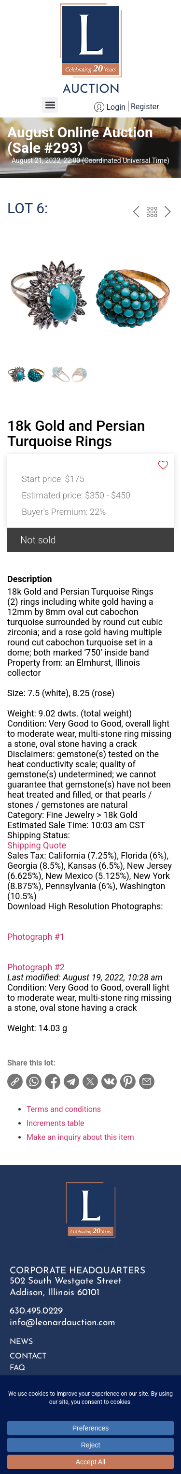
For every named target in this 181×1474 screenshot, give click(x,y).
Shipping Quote (36, 845)
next (168, 213)
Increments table (55, 1123)
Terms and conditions (64, 1109)
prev (136, 213)
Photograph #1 (36, 937)
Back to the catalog (152, 213)
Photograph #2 (36, 967)
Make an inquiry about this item (80, 1137)
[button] (50, 105)
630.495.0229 (36, 1311)
